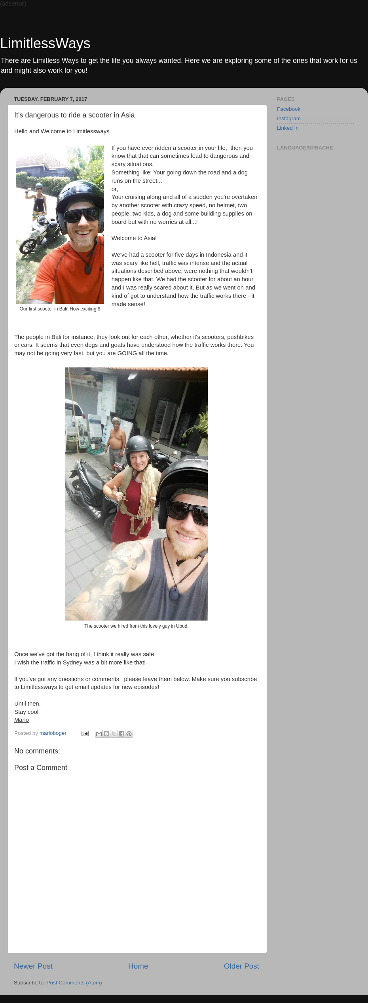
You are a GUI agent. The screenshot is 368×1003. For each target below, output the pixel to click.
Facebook (288, 109)
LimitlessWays (45, 43)
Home (138, 966)
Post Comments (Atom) (74, 983)
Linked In (288, 128)
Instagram (289, 118)
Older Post (241, 966)
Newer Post (33, 966)
